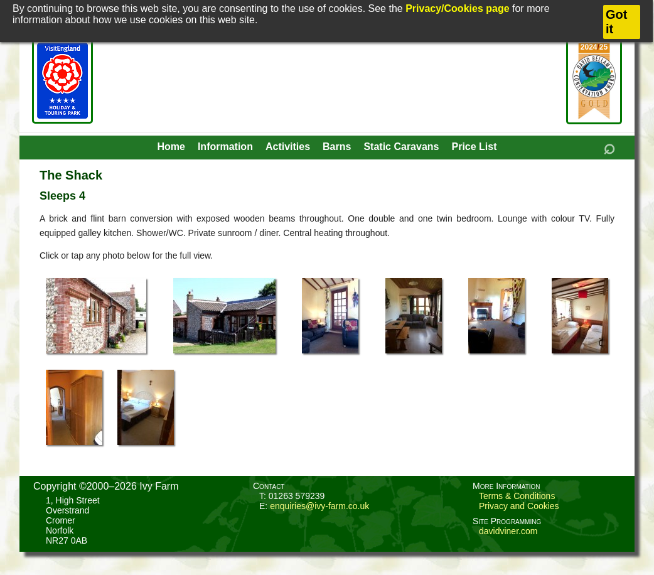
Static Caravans (401, 146)
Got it (616, 22)
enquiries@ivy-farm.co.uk (319, 506)
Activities (287, 146)
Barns (337, 146)
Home (171, 146)
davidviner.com (508, 531)
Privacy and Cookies (519, 506)
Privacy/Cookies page (457, 8)
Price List (473, 146)
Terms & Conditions (517, 496)
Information (225, 146)
